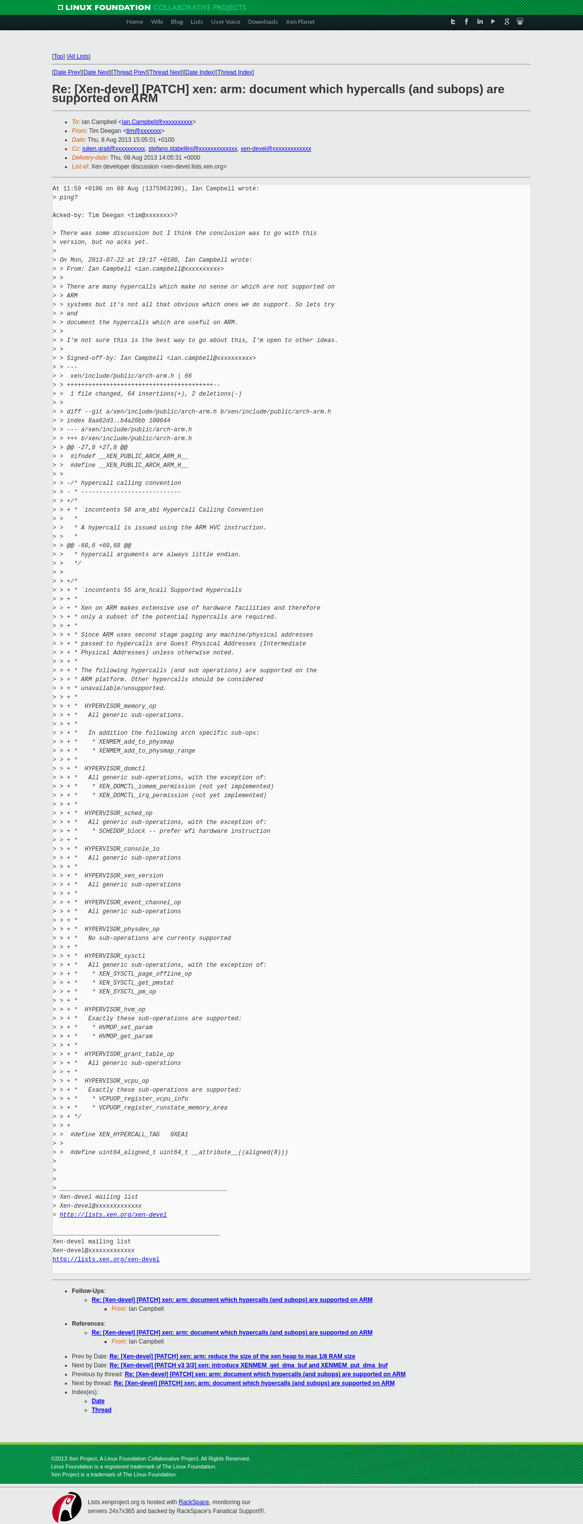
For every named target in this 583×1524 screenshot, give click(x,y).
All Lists (78, 56)
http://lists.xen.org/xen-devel (113, 1215)
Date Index (199, 72)
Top (58, 56)
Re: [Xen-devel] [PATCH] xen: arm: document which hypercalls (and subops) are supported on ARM (232, 1299)
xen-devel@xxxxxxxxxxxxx (275, 148)
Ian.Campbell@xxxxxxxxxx (157, 121)
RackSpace (193, 1502)
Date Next (96, 72)
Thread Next (165, 72)
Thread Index (235, 72)
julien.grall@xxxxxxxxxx (113, 148)
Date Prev (67, 72)
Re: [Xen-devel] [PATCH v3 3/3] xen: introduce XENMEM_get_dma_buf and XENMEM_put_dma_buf (249, 1365)
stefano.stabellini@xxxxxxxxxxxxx (192, 148)
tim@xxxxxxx (143, 130)
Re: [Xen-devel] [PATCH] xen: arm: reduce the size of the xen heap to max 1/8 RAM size (232, 1356)
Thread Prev (129, 72)
